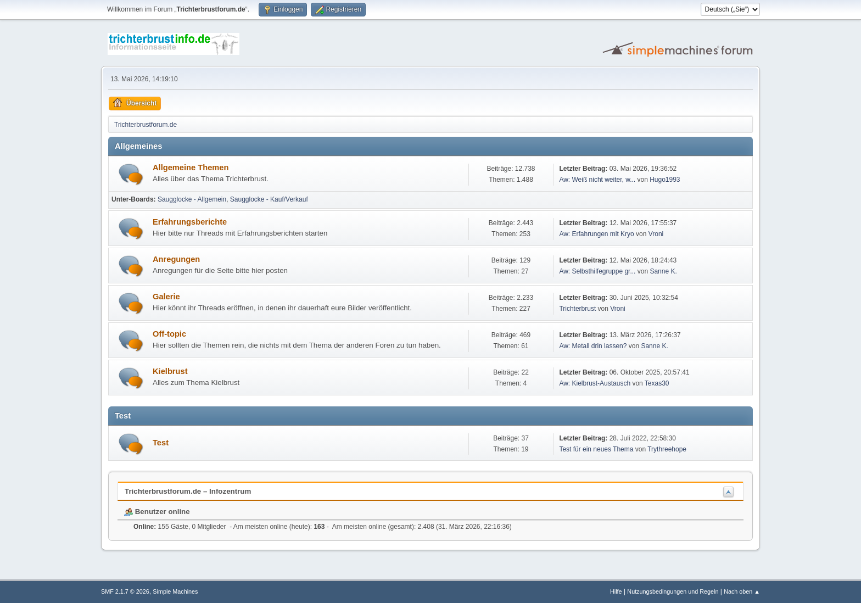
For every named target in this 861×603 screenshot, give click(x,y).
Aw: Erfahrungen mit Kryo (596, 234)
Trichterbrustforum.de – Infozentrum (188, 491)
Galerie (166, 296)
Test (161, 442)
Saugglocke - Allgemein (192, 199)
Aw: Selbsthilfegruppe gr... (597, 271)
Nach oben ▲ (742, 591)
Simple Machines (175, 591)
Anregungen (176, 259)
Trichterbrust (577, 308)
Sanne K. (663, 271)
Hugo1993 (665, 179)
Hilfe (616, 591)
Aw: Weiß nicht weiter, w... (597, 179)
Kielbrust (170, 371)
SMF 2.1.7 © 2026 (125, 591)
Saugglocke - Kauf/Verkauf (269, 199)
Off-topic (169, 334)
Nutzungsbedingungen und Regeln (672, 591)
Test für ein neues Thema (596, 449)
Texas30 (657, 383)
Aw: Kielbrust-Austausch (594, 383)
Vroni (656, 234)
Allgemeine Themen (190, 167)
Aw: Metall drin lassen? (593, 346)
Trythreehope (666, 449)
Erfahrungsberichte (190, 221)
